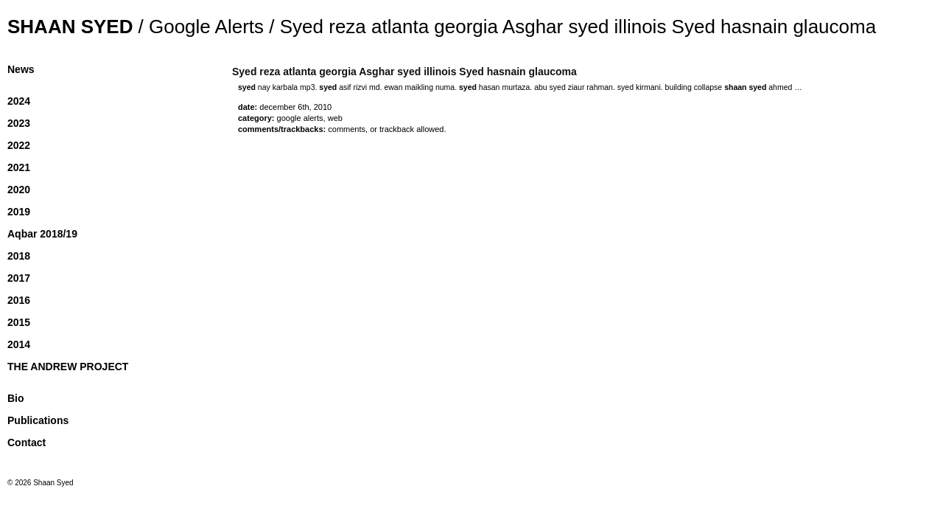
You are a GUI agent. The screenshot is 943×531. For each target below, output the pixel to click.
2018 (18, 256)
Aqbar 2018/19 (42, 234)
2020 (18, 189)
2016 (18, 300)
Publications (38, 420)
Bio (15, 398)
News (21, 69)
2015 (18, 322)
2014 (18, 344)
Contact (26, 442)
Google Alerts (206, 26)
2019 (18, 212)
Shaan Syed (70, 26)
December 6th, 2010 (295, 107)
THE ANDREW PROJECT (67, 366)
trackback (396, 129)
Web (335, 118)
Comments (346, 129)
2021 (18, 167)
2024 (18, 101)
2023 (18, 123)
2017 (18, 278)
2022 (18, 145)
